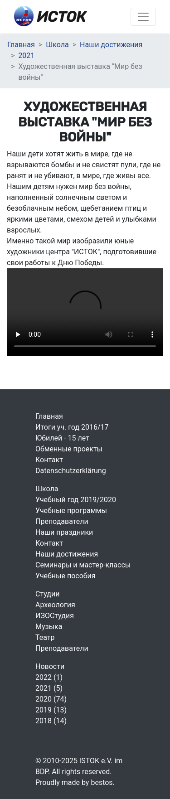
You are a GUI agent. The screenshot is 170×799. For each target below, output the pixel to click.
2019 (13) (51, 710)
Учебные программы (71, 510)
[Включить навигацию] (143, 17)
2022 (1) (49, 677)
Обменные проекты (68, 449)
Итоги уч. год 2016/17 (72, 427)
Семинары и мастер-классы (83, 565)
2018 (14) (51, 721)
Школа (57, 44)
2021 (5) (49, 688)
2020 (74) (51, 699)
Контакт (49, 459)
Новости (49, 666)
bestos (101, 782)
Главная (21, 44)
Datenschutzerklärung (70, 470)
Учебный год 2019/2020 (75, 499)
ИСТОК (50, 16)
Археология (55, 604)
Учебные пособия (65, 575)
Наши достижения (111, 44)
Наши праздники (64, 532)
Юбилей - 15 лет (62, 438)
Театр (45, 637)
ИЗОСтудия (54, 615)
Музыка (48, 626)
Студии (47, 594)
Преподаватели (61, 521)
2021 (26, 55)
